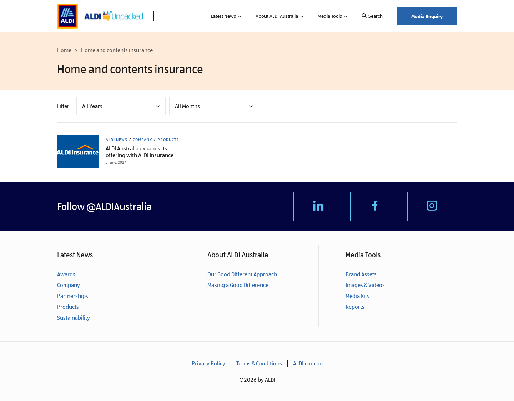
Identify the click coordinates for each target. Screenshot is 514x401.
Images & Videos (365, 285)
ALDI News (116, 139)
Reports (355, 306)
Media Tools (330, 16)
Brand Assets (361, 274)
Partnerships (72, 296)
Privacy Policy (208, 363)
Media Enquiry (427, 16)
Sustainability (73, 317)
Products (168, 139)
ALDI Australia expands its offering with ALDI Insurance (139, 152)
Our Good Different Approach (242, 274)
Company (142, 139)
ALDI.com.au (308, 363)
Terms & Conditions (259, 363)
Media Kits (357, 296)
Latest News (223, 16)
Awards (66, 274)
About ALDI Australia (277, 16)
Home (64, 50)
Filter (63, 106)
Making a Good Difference (237, 285)
